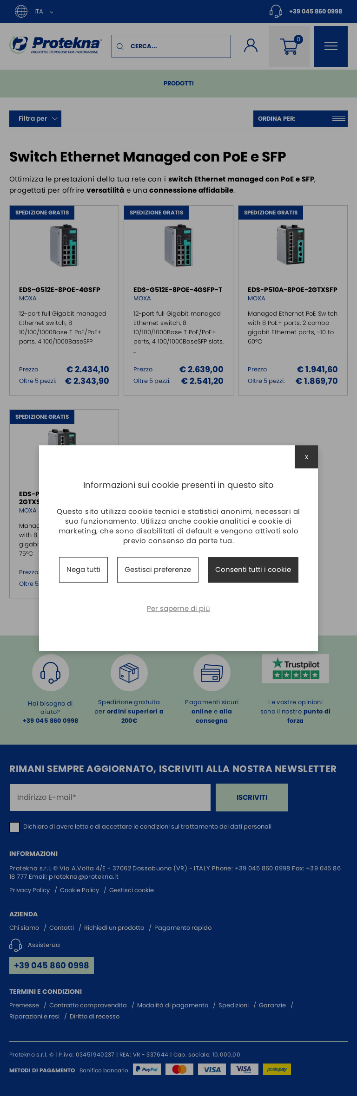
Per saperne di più (178, 608)
